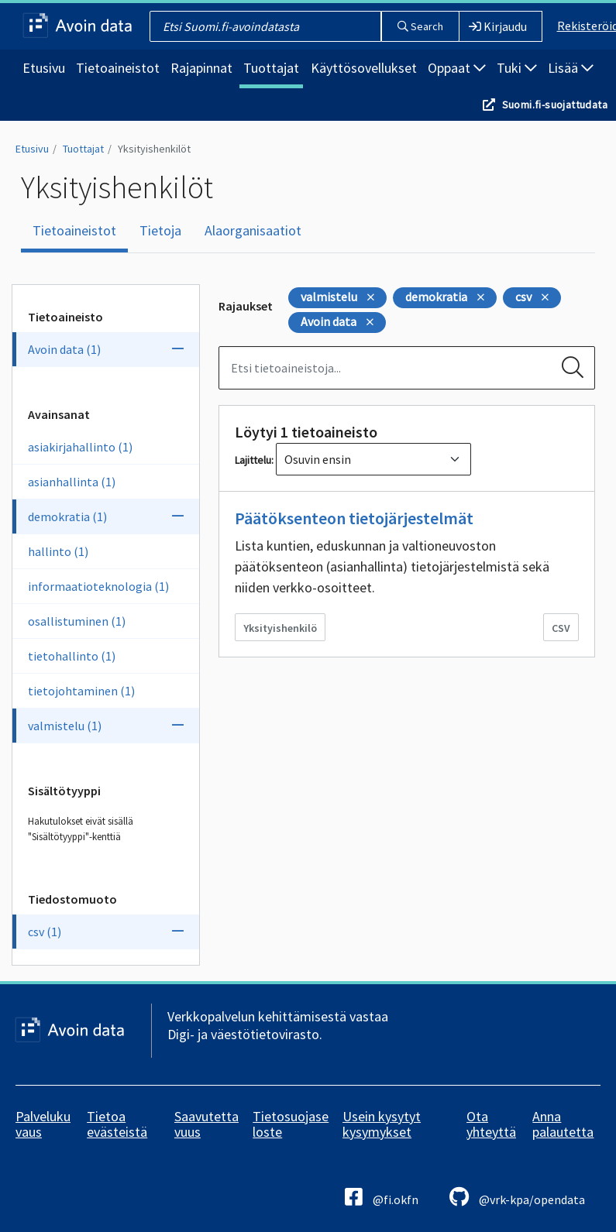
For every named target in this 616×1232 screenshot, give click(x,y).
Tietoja (160, 230)
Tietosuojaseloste (291, 1124)
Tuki (517, 68)
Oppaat (457, 68)
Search (420, 26)
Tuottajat (271, 68)
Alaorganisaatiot (253, 230)
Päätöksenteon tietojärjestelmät (354, 518)
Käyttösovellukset (364, 68)
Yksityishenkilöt (154, 149)
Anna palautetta (563, 1124)
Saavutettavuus (206, 1124)
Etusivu (43, 68)
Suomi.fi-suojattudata (554, 105)
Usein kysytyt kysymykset (381, 1124)
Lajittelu (253, 460)
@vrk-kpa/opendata (517, 1196)
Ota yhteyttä (491, 1124)
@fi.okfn (381, 1196)
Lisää (571, 68)
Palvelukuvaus (43, 1124)
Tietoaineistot (118, 68)
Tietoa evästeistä (117, 1124)
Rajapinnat (201, 68)
